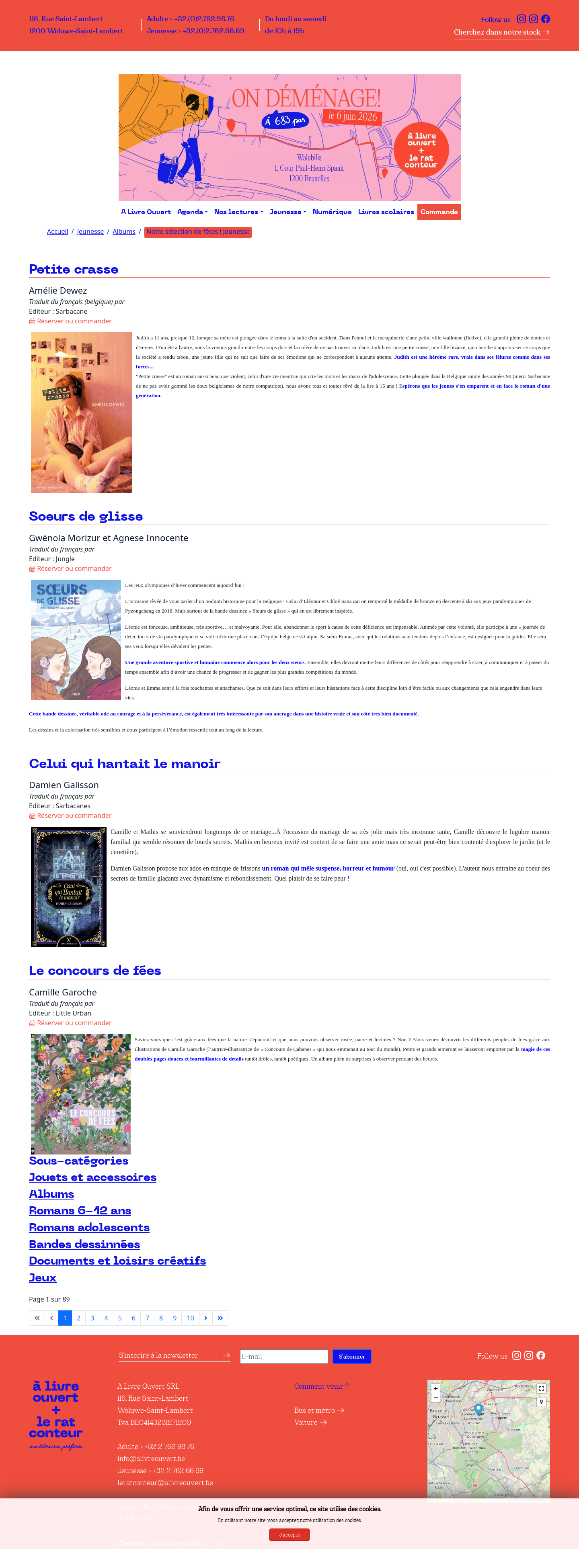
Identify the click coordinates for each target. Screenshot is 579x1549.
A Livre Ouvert (146, 212)
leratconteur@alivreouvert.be (165, 1483)
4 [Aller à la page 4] (106, 1318)
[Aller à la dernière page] (220, 1318)
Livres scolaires (386, 212)
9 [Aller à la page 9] (175, 1318)
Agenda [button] (190, 212)
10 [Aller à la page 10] (190, 1318)
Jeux (43, 1278)
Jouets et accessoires (92, 1177)
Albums (51, 1194)
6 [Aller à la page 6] (134, 1318)
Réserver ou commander (70, 321)
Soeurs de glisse (86, 517)
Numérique (332, 212)
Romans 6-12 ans (80, 1211)
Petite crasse (74, 270)
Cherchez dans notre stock (502, 32)
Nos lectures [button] (236, 212)
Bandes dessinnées (84, 1245)
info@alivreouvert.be (151, 1458)
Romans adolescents (89, 1228)
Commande (439, 212)
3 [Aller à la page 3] (92, 1318)
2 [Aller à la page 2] (78, 1318)
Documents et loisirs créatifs (117, 1261)
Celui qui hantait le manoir (125, 764)
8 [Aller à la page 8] (161, 1318)
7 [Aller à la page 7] (147, 1318)
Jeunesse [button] (286, 212)
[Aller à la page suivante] (206, 1318)
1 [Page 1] (65, 1318)
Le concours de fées (95, 971)
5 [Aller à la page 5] (120, 1318)
